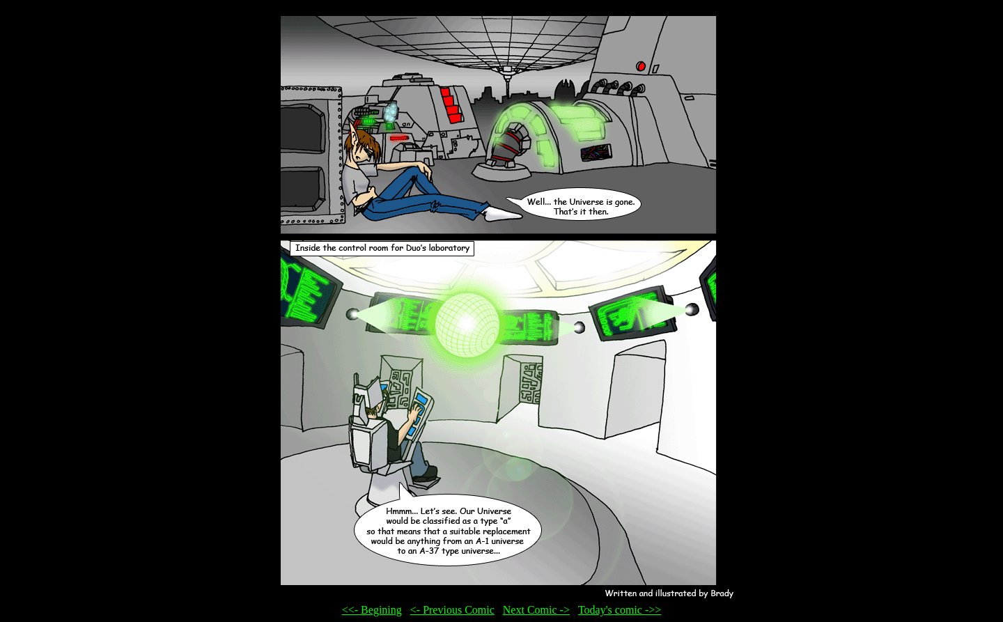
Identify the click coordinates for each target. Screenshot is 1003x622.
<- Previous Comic (452, 610)
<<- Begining (372, 610)
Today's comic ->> (619, 610)
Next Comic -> (536, 610)
